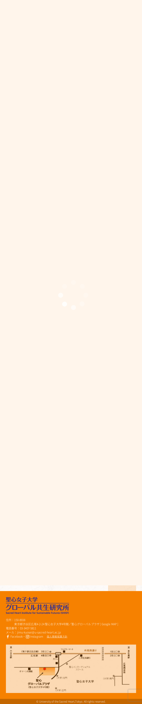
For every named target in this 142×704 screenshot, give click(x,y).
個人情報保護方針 (57, 636)
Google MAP (109, 624)
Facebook (14, 636)
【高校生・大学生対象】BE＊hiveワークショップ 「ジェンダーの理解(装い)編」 (52, 567)
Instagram (34, 636)
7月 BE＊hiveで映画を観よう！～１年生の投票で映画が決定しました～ (53, 558)
